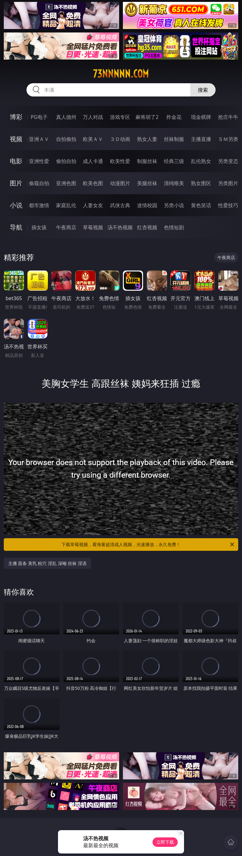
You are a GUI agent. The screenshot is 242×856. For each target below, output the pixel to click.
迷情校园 (147, 205)
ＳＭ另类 (228, 139)
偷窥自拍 (39, 183)
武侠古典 (120, 205)
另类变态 (228, 161)
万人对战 (93, 117)
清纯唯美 (174, 183)
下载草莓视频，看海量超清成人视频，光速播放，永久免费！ (148, 544)
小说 (16, 205)
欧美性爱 (120, 161)
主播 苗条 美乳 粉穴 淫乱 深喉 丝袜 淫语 (47, 563)
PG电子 (39, 117)
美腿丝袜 (147, 183)
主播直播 (201, 139)
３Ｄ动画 (120, 139)
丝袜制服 (174, 139)
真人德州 (66, 117)
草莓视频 (93, 227)
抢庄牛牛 (228, 117)
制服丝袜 (147, 161)
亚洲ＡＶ (39, 139)
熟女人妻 (147, 139)
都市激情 (39, 205)
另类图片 (228, 183)
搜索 (203, 89)
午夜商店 (66, 227)
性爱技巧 (228, 205)
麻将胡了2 (146, 117)
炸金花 (174, 117)
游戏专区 (120, 117)
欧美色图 (93, 183)
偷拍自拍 (66, 161)
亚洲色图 (66, 183)
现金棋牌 (201, 117)
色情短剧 (174, 227)
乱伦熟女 (201, 161)
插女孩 (39, 227)
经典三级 (174, 161)
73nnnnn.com (121, 73)
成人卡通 (93, 161)
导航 (16, 227)
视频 (16, 139)
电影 (16, 161)
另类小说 (174, 205)
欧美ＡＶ (93, 139)
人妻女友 (93, 205)
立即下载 (165, 842)
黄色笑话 (201, 205)
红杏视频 (147, 227)
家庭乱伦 (66, 205)
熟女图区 (201, 183)
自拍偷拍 (66, 139)
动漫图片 (120, 183)
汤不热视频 (120, 227)
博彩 (16, 117)
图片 (16, 183)
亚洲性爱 (39, 161)
